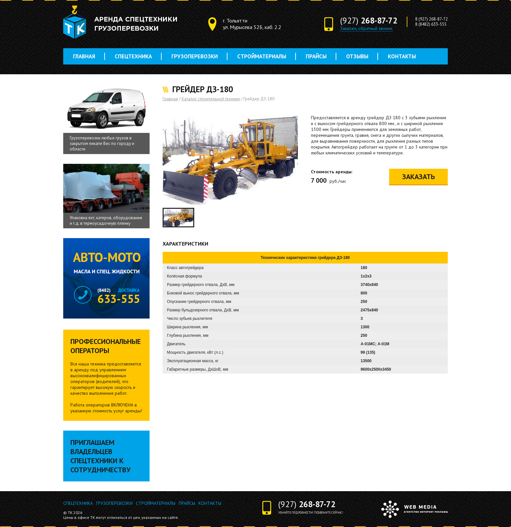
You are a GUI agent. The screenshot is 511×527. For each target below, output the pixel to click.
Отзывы (357, 56)
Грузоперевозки (194, 56)
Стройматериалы (261, 56)
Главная (84, 56)
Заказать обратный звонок (366, 28)
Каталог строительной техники (211, 99)
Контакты (402, 56)
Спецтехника (133, 56)
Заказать (418, 176)
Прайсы (316, 56)
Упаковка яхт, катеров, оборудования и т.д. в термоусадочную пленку (106, 220)
